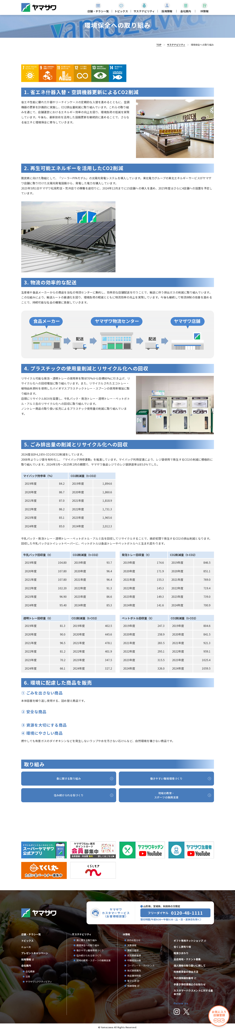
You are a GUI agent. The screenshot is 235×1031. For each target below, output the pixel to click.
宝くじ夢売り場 (183, 946)
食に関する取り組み (86, 940)
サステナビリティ (176, 44)
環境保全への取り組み (87, 945)
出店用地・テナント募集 (187, 959)
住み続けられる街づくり (88, 955)
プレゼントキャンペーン (34, 953)
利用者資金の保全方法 (186, 971)
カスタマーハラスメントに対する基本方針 (193, 992)
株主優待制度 (134, 975)
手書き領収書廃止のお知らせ (190, 984)
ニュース (26, 947)
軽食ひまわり (181, 953)
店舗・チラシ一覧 (31, 934)
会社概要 (30, 971)
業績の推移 (134, 950)
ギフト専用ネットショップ (188, 940)
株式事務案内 (134, 970)
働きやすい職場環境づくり (90, 950)
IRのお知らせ (134, 940)
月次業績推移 (134, 955)
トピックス (27, 940)
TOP (159, 44)
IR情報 (126, 934)
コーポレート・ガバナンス (142, 965)
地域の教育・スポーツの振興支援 (93, 960)
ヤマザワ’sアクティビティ (39, 981)
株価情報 (131, 985)
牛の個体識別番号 (183, 978)
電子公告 (131, 980)
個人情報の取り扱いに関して (190, 965)
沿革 (28, 976)
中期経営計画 (135, 960)
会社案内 (26, 965)
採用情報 (26, 959)
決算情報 (131, 945)
